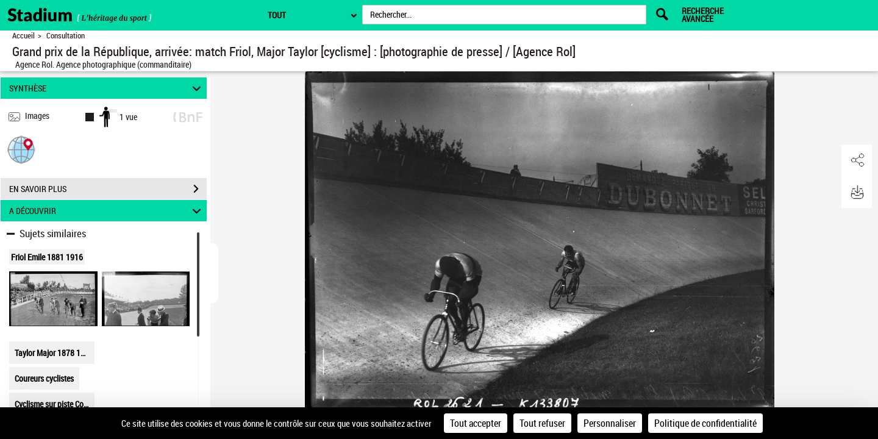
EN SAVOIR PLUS (108, 189)
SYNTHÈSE (107, 88)
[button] (21, 149)
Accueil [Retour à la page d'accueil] (23, 35)
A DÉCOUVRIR (107, 210)
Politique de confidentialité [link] (705, 423)
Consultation (65, 35)
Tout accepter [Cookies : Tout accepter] (475, 423)
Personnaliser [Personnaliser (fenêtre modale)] (610, 423)
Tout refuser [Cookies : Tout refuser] (542, 423)
